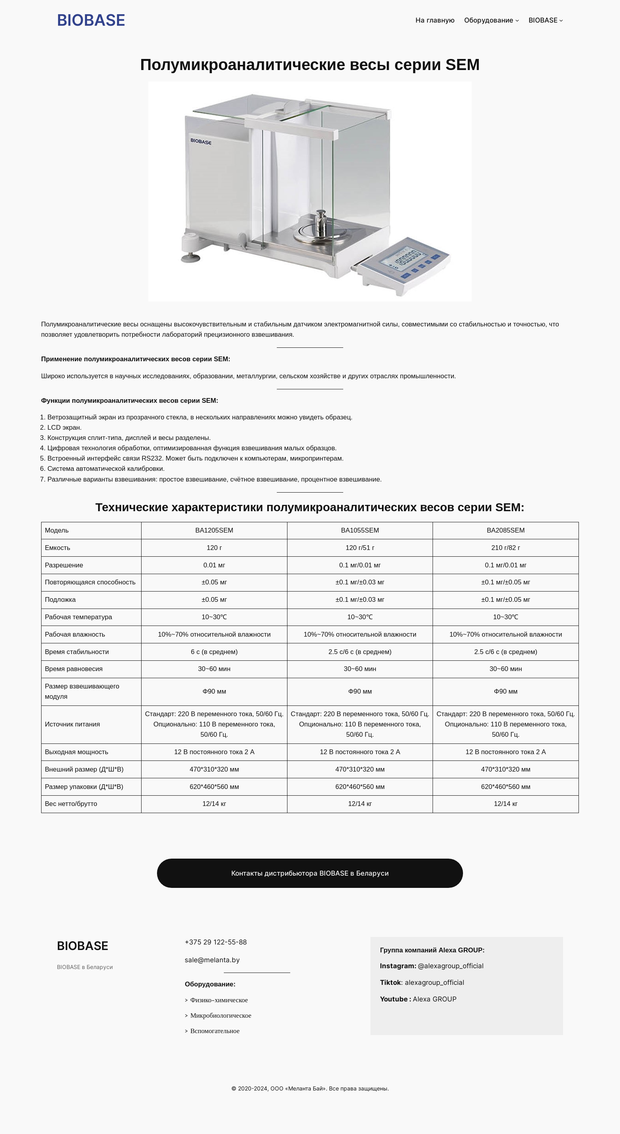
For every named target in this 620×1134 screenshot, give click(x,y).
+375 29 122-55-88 (216, 942)
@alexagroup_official (451, 966)
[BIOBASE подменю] (561, 20)
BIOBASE (91, 20)
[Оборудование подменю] (517, 20)
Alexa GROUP (435, 999)
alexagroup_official (434, 982)
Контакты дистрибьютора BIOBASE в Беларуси (310, 873)
